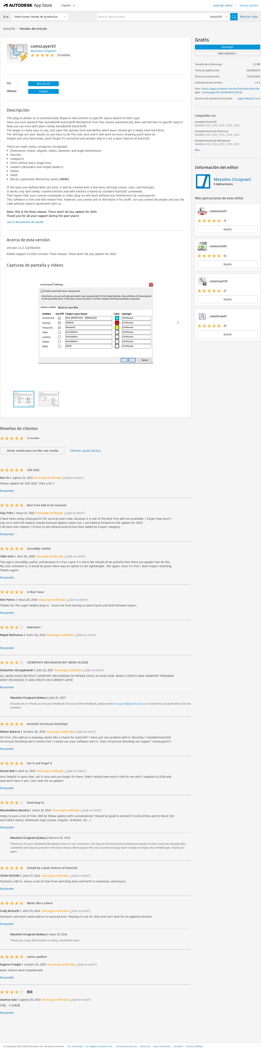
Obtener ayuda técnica (85, 451)
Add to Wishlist (228, 53)
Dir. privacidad (75, 1046)
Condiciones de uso (126, 1046)
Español (68, 5)
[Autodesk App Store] (27, 5)
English (43, 91)
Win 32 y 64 (43, 83)
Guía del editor (223, 5)
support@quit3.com (129, 704)
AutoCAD (9, 29)
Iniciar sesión (249, 5)
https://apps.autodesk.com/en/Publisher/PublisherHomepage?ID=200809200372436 (231, 90)
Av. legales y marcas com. (99, 1046)
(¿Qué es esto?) (72, 478)
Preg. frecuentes (161, 1046)
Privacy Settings (194, 1046)
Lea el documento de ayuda (25, 222)
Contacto (178, 1046)
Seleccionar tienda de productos (36, 17)
